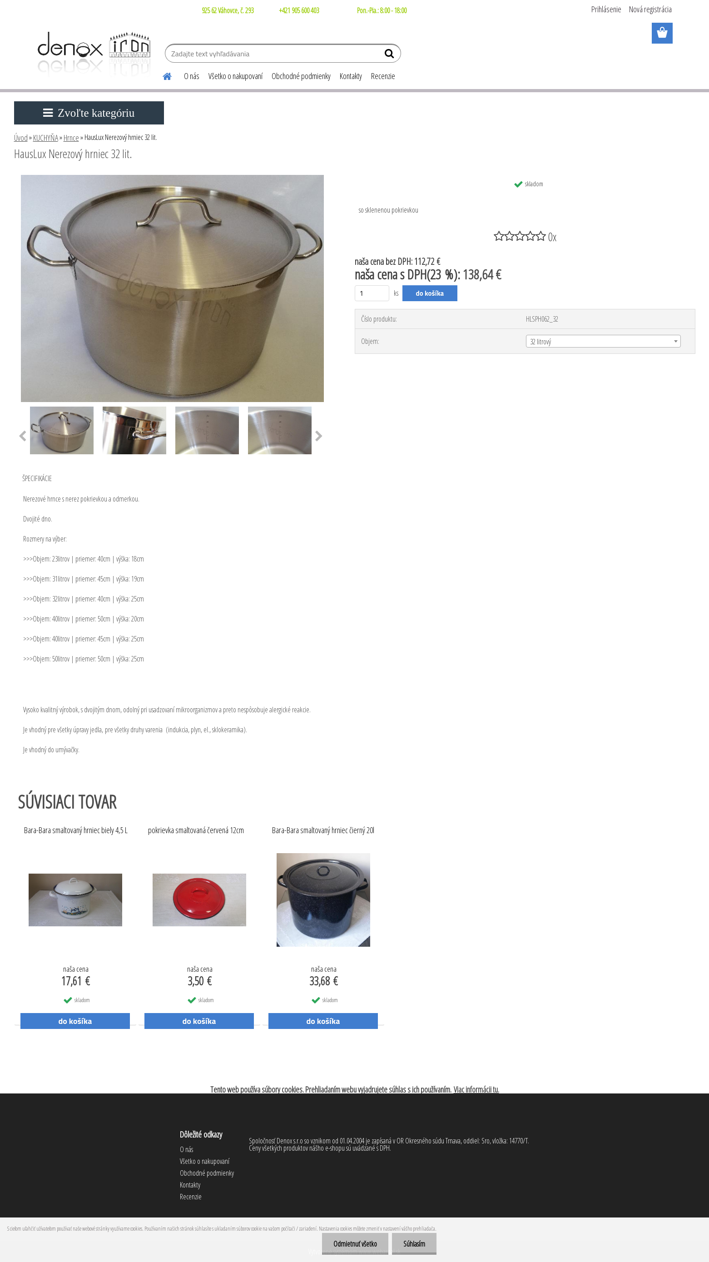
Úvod (21, 137)
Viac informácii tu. (476, 1089)
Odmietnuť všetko (355, 1244)
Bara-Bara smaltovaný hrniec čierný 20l (323, 830)
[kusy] (372, 293)
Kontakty (351, 75)
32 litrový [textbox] (540, 342)
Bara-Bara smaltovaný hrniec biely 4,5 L (76, 830)
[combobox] (603, 341)
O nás (191, 75)
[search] (390, 55)
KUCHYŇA (45, 137)
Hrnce (71, 137)
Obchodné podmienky (301, 75)
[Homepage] (162, 75)
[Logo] (92, 54)
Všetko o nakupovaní (235, 75)
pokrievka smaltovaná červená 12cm (196, 830)
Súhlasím (414, 1244)
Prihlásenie (606, 9)
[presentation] (22, 436)
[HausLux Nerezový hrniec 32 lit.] (172, 179)
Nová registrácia (650, 9)
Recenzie (383, 75)
